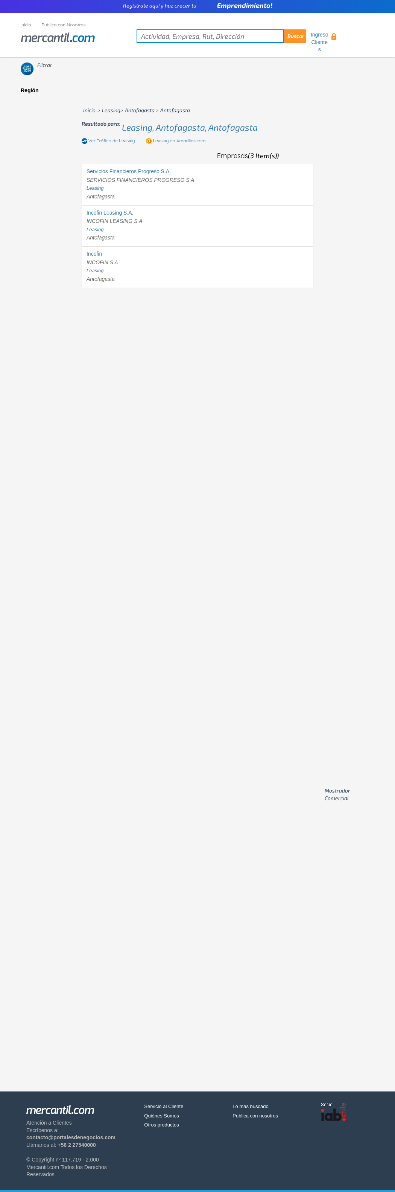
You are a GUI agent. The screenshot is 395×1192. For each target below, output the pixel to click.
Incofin (94, 254)
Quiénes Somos (161, 1116)
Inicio (25, 24)
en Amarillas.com (179, 140)
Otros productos (161, 1125)
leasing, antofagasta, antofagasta (190, 127)
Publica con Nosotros (64, 24)
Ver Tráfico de (111, 140)
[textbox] (221, 36)
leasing (95, 188)
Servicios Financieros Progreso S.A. (129, 171)
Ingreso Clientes (319, 42)
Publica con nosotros (255, 1116)
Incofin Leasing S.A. (110, 213)
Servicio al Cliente (163, 1106)
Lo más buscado (250, 1106)
